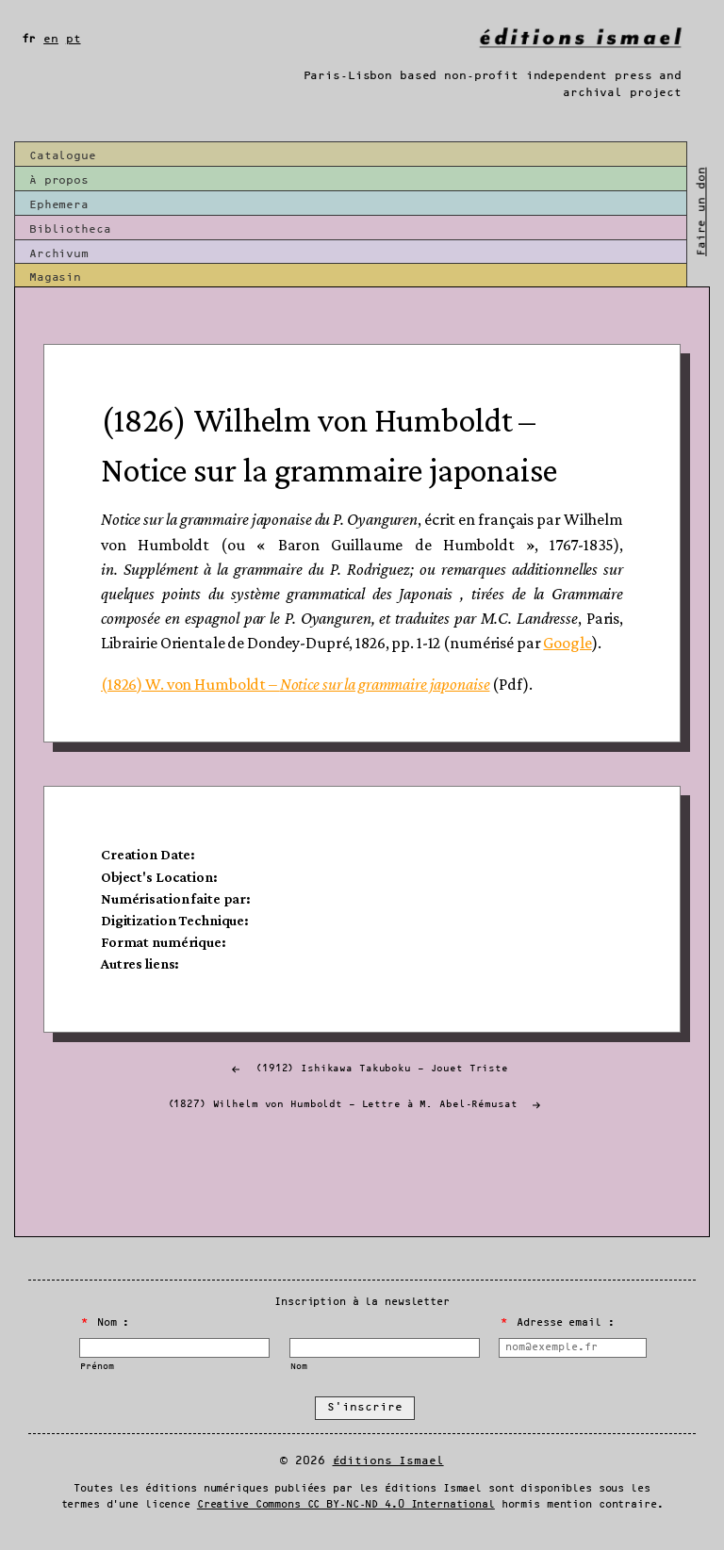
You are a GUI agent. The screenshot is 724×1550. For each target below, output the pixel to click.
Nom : (105, 1323)
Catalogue (62, 156)
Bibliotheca (70, 229)
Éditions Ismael (388, 1461)
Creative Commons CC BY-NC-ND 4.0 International (346, 1504)
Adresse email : (557, 1323)
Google (567, 642)
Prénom (96, 1366)
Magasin (55, 277)
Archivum (59, 254)
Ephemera (59, 205)
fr (29, 39)
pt (73, 39)
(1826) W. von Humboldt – (295, 684)
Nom (298, 1366)
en (50, 39)
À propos (59, 180)
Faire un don (701, 211)
